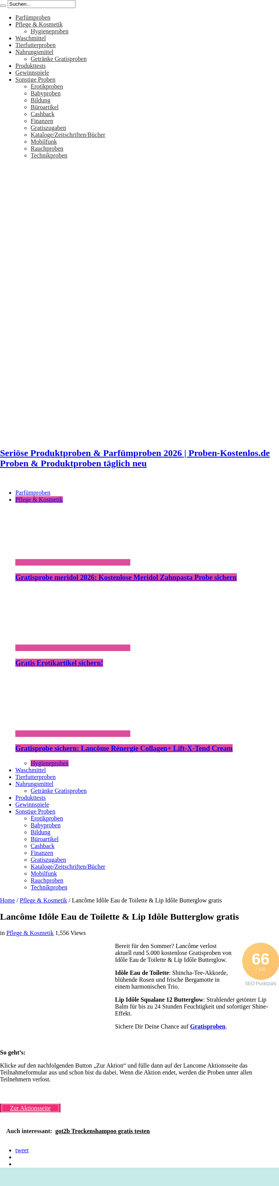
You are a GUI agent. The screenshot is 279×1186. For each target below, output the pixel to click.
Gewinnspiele (32, 72)
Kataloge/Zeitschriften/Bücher (68, 134)
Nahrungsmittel (34, 52)
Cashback (42, 114)
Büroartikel (45, 107)
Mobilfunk (44, 141)
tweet (22, 1150)
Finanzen (42, 121)
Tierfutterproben (35, 45)
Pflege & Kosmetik (39, 24)
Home (7, 900)
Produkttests (30, 65)
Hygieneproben (50, 31)
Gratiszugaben (48, 128)
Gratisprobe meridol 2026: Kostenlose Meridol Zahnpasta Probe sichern (126, 577)
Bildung (41, 100)
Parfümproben (33, 17)
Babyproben (46, 93)
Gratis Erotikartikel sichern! (59, 663)
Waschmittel (30, 38)
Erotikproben (47, 86)
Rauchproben (47, 148)
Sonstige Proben (35, 79)
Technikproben (49, 155)
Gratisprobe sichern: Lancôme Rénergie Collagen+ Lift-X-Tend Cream (124, 748)
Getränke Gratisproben (59, 59)
